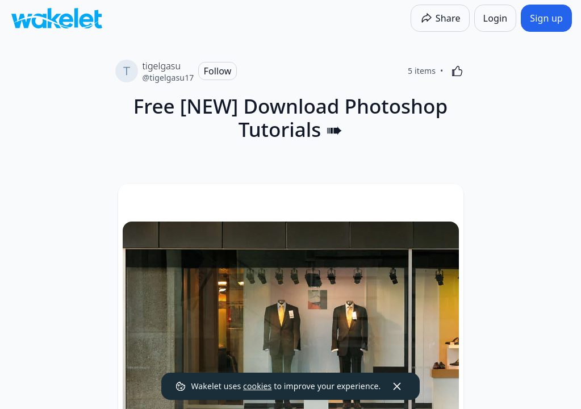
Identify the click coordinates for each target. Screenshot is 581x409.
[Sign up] (546, 18)
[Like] (457, 71)
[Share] (440, 18)
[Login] (495, 18)
